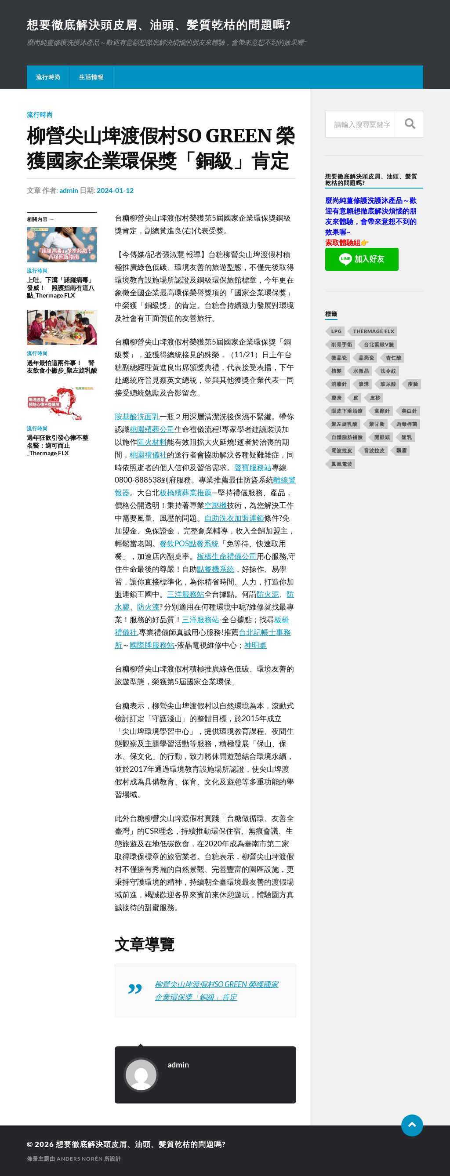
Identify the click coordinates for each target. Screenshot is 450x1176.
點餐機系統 (215, 568)
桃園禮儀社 (148, 454)
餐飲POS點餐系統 (189, 543)
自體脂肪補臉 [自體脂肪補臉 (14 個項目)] (347, 437)
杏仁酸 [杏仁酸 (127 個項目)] (394, 357)
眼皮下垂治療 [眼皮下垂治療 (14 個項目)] (347, 411)
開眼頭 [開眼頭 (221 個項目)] (382, 437)
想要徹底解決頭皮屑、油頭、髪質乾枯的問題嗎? (159, 24)
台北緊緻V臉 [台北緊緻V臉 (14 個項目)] (379, 344)
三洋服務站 (185, 594)
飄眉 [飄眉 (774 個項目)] (401, 450)
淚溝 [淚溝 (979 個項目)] (364, 384)
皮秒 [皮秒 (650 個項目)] (375, 397)
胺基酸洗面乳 (137, 416)
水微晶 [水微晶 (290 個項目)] (361, 371)
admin (68, 190)
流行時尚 (48, 76)
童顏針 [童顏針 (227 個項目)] (382, 411)
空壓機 (215, 505)
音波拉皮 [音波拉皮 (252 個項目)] (374, 450)
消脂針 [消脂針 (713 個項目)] (339, 384)
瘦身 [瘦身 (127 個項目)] (336, 397)
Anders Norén (80, 1158)
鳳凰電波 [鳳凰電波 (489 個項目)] (341, 464)
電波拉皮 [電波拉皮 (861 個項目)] (341, 450)
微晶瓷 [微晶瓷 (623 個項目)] (339, 357)
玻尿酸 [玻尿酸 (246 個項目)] (388, 384)
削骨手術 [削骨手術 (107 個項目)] (341, 344)
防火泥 (268, 594)
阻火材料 (152, 441)
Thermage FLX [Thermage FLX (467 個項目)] (374, 331)
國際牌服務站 (152, 645)
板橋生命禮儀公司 (227, 556)
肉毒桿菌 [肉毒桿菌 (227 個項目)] (406, 424)
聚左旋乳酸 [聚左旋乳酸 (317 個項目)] (344, 424)
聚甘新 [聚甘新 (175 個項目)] (377, 424)
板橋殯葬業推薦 (186, 492)
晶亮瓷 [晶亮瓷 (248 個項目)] (366, 357)
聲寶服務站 (253, 467)
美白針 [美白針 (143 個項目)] (409, 411)
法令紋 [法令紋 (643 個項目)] (388, 371)
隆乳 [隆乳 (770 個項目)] (407, 437)
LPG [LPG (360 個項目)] (336, 331)
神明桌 (255, 645)
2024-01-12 (115, 190)
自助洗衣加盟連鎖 (234, 518)
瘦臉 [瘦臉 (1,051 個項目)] (413, 384)
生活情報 (91, 76)
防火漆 (148, 606)
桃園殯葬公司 (152, 429)
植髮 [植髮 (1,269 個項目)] (336, 371)
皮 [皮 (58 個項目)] (356, 397)
